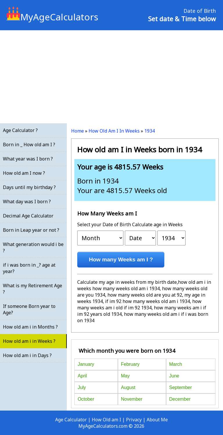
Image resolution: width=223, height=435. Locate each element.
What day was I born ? (27, 201)
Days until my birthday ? (29, 187)
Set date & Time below (182, 18)
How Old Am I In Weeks (114, 131)
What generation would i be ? (33, 247)
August (128, 387)
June (174, 375)
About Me (157, 419)
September (180, 387)
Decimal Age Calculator (28, 216)
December (180, 399)
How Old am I (106, 419)
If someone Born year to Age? (29, 309)
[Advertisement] (111, 76)
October (86, 399)
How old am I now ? (24, 173)
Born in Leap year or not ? (31, 230)
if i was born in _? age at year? (29, 268)
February (130, 364)
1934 (149, 131)
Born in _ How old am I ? (29, 144)
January (86, 364)
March (175, 364)
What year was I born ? (28, 159)
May (125, 375)
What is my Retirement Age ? (32, 288)
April (82, 375)
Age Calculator (71, 419)
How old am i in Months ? (30, 327)
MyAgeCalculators (52, 17)
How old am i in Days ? (27, 355)
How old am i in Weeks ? (29, 341)
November (132, 399)
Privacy (134, 419)
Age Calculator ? (20, 130)
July (82, 387)
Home (77, 131)
